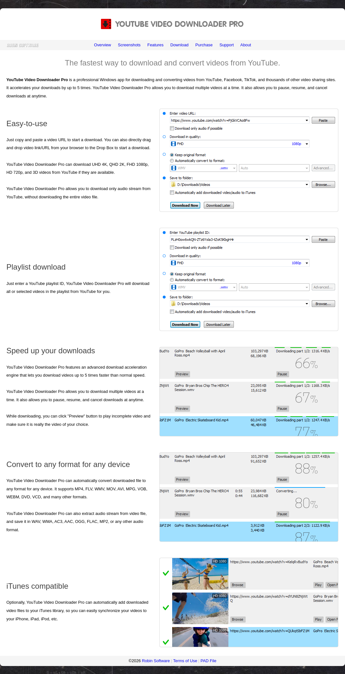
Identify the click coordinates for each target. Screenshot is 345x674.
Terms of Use (185, 660)
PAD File (209, 660)
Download (179, 44)
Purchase (203, 44)
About (245, 44)
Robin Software (156, 660)
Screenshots (129, 44)
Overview (102, 44)
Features (155, 44)
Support (226, 44)
